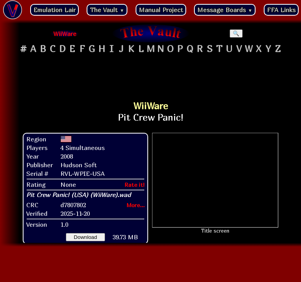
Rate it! (135, 184)
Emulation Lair (54, 10)
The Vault (107, 10)
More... (136, 205)
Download (85, 237)
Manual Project (161, 10)
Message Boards (224, 10)
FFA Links (281, 10)
